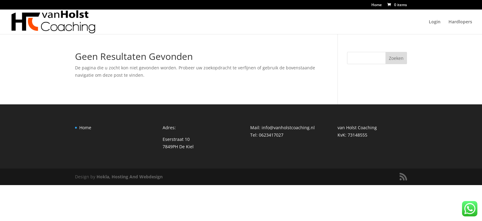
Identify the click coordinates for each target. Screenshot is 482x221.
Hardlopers (460, 22)
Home (376, 5)
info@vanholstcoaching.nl (288, 127)
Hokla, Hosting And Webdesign (130, 177)
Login (435, 22)
